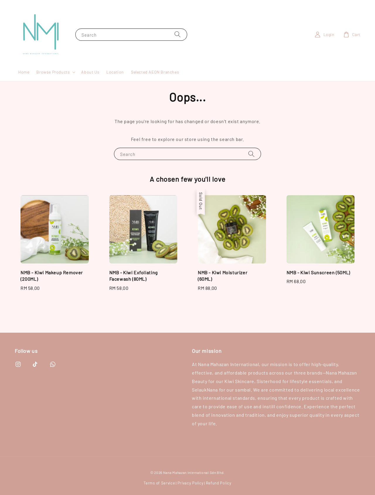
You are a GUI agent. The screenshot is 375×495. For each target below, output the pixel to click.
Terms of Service (159, 483)
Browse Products (53, 71)
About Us (90, 71)
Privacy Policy (191, 483)
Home (23, 71)
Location (115, 71)
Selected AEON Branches (155, 71)
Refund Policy (218, 483)
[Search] (177, 34)
